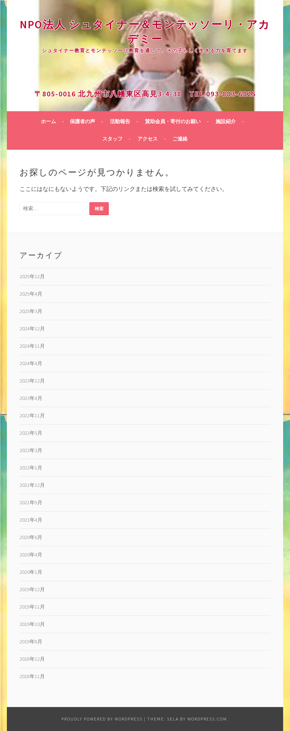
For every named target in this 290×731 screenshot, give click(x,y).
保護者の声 (82, 121)
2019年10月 (32, 624)
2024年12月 (32, 328)
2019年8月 (31, 641)
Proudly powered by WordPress (101, 719)
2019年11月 (32, 606)
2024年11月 (32, 346)
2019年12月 (32, 589)
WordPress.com (207, 719)
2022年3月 (31, 450)
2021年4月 (31, 520)
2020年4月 (31, 554)
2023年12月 (32, 380)
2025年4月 (31, 294)
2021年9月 (31, 502)
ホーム (48, 121)
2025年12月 (32, 276)
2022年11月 (32, 415)
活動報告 (120, 121)
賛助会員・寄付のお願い (173, 121)
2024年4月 (31, 363)
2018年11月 (32, 676)
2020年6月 (31, 537)
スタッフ (112, 138)
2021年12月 (32, 485)
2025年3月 (31, 311)
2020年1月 (31, 572)
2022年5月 (31, 433)
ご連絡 (180, 138)
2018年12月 (32, 659)
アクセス (147, 138)
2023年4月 (31, 398)
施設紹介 (226, 121)
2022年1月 (31, 467)
